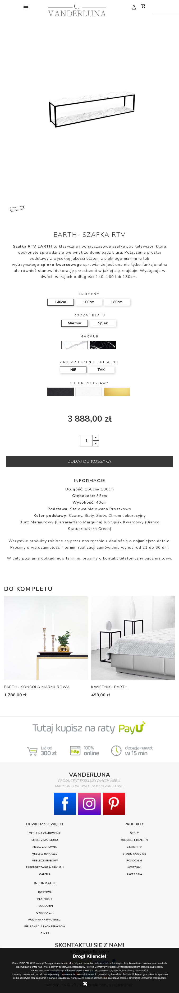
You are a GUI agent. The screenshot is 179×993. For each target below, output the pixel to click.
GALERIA (45, 874)
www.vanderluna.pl (54, 970)
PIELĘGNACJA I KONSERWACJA (44, 926)
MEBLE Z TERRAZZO (45, 853)
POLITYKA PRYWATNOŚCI (44, 919)
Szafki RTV (134, 847)
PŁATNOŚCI (44, 899)
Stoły (134, 833)
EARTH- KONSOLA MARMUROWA (37, 687)
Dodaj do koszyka (89, 461)
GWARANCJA (44, 912)
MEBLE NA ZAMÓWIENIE (45, 833)
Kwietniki (134, 867)
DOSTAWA (45, 892)
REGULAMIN (45, 906)
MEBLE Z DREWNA (45, 847)
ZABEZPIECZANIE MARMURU (45, 867)
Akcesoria (134, 874)
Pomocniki (134, 860)
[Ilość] (86, 440)
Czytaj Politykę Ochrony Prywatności (128, 970)
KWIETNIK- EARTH (109, 687)
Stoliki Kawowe (134, 853)
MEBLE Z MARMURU (44, 840)
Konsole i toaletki (134, 840)
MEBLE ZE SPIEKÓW (45, 860)
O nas (44, 933)
